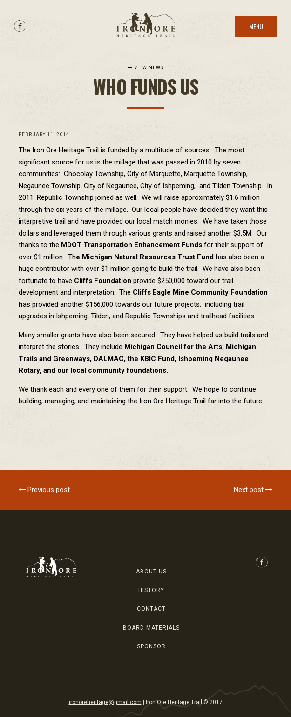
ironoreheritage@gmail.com (105, 702)
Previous (44, 490)
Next (253, 490)
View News (145, 67)
